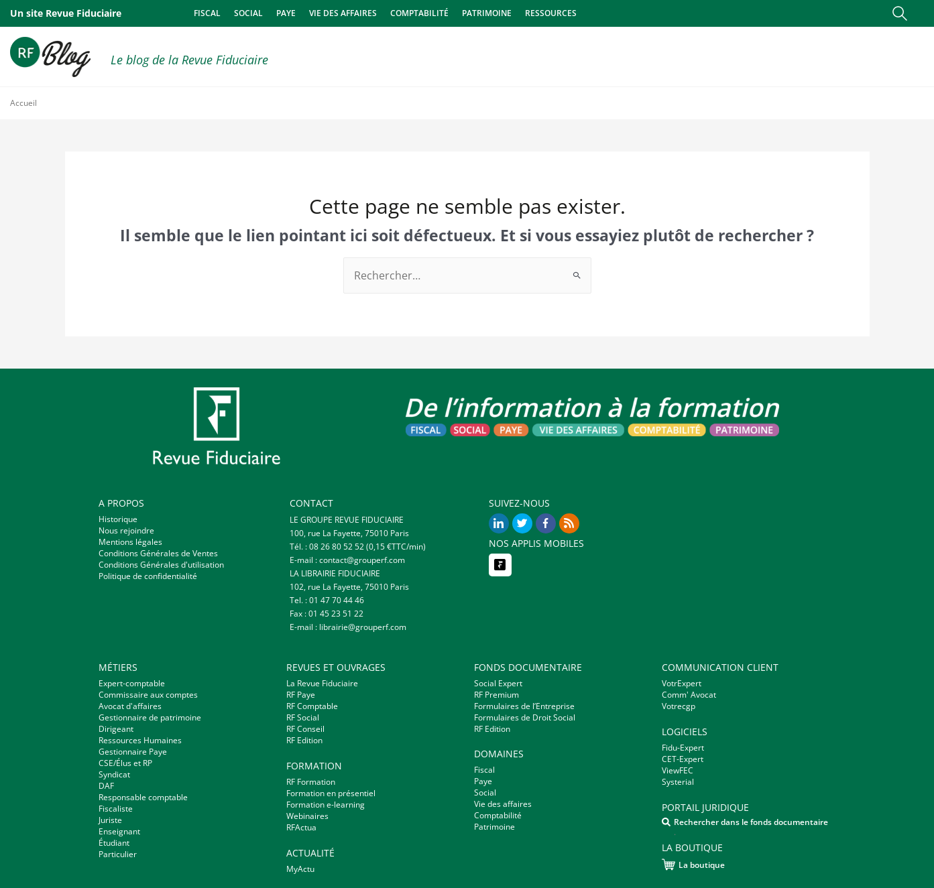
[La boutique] (668, 864)
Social (248, 13)
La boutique (702, 865)
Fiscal (207, 13)
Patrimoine (487, 13)
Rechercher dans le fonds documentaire (751, 822)
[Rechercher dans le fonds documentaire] (666, 822)
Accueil (23, 103)
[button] (900, 13)
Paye (286, 13)
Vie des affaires (343, 13)
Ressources (551, 13)
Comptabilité (419, 13)
